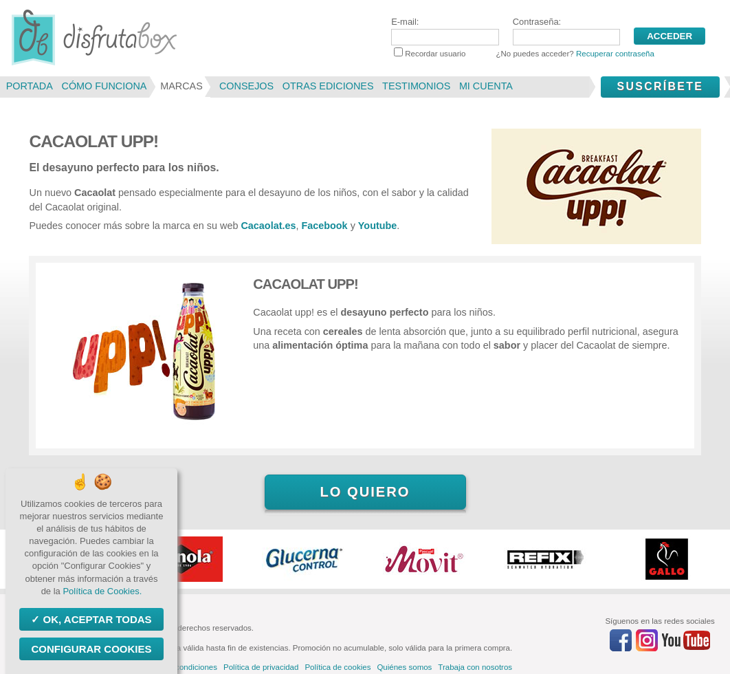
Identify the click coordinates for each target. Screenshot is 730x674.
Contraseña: (566, 31)
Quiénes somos (404, 667)
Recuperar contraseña (615, 54)
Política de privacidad (260, 667)
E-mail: (444, 31)
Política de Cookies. (102, 591)
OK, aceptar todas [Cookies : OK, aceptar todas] (95, 619)
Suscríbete (660, 86)
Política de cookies (337, 667)
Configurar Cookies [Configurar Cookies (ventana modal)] (91, 649)
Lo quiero (365, 491)
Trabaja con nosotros (475, 667)
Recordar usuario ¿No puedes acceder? (524, 54)
